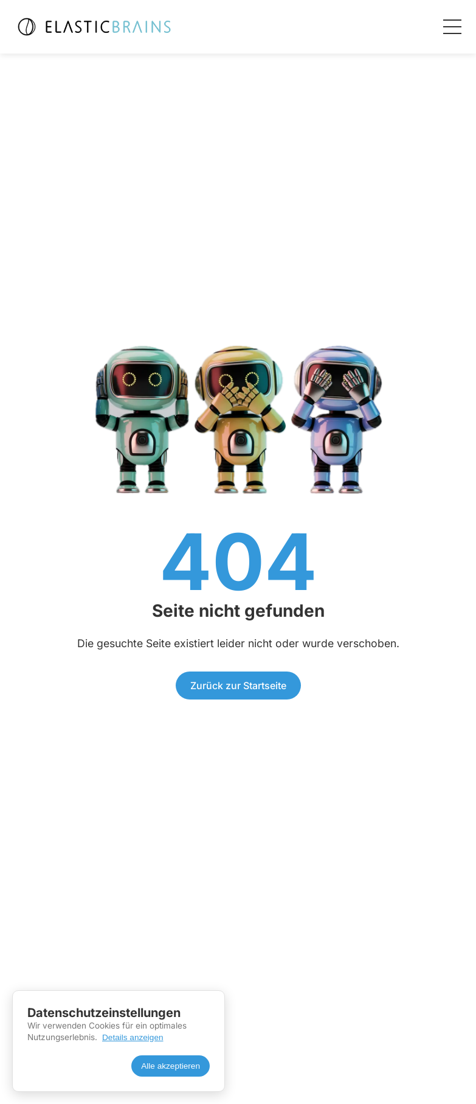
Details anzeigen (133, 1037)
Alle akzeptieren (170, 1066)
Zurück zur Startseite (238, 685)
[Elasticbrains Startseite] (93, 27)
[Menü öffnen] (452, 26)
